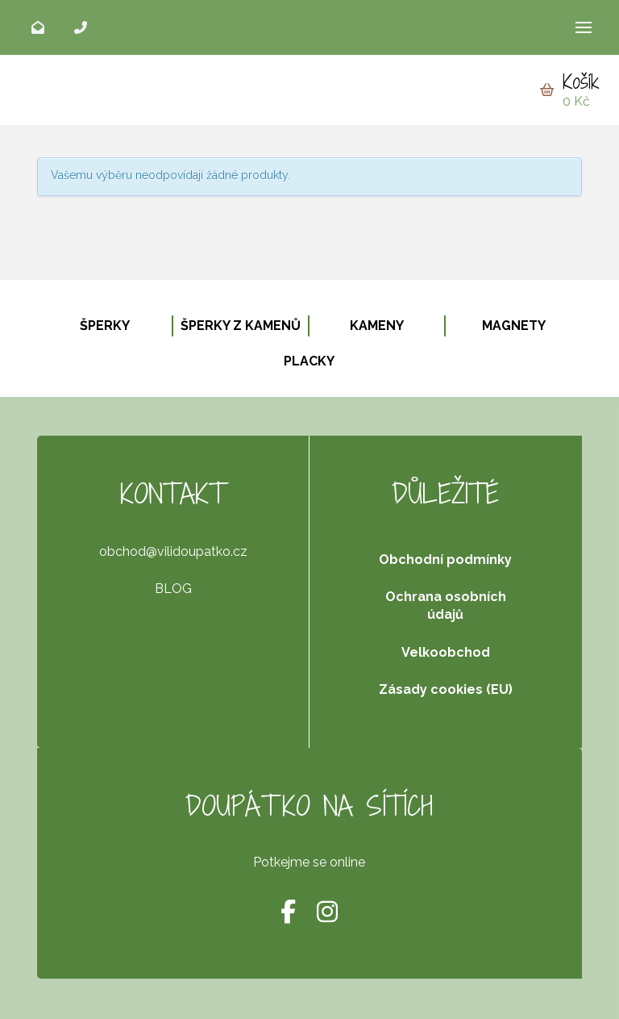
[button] (583, 27)
